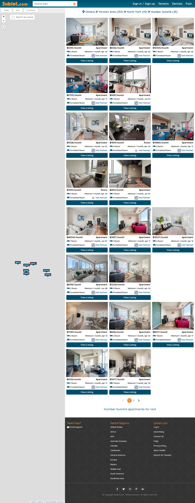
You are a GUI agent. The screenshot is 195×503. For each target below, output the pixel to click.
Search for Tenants (162, 455)
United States (116, 427)
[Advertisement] (173, 84)
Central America (117, 455)
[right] (138, 400)
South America (117, 473)
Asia (112, 436)
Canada (114, 446)
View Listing (87, 60)
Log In (156, 427)
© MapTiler (40, 502)
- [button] (4, 21)
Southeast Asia (117, 478)
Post (189, 3)
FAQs (156, 441)
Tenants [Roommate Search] (163, 3)
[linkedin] (142, 488)
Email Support (74, 427)
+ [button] (4, 17)
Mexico (113, 464)
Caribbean (115, 450)
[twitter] (123, 488)
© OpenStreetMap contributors (54, 502)
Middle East (115, 469)
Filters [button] (6, 10)
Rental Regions (119, 423)
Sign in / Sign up (144, 3)
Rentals (177, 3)
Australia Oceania (118, 441)
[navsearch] (55, 4)
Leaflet (33, 502)
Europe (113, 460)
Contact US (159, 436)
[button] (31, 10)
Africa (113, 432)
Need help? (74, 423)
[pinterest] (136, 488)
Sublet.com (161, 423)
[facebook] (117, 488)
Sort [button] (18, 10)
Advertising (159, 432)
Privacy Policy (160, 446)
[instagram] (130, 488)
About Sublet (159, 450)
